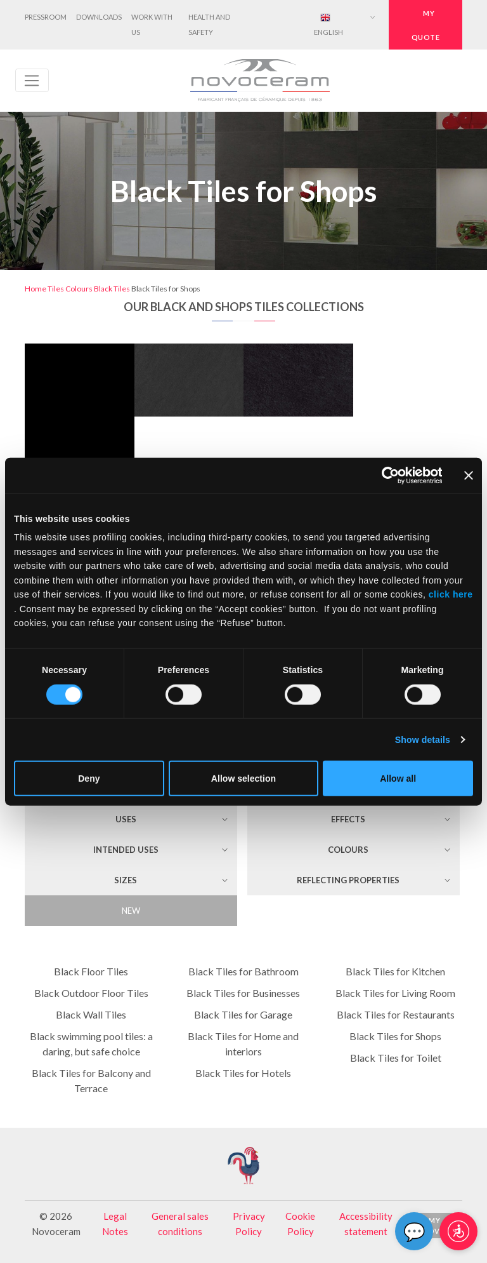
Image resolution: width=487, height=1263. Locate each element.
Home (35, 288)
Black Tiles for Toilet (395, 1058)
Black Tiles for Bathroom (243, 971)
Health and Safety (209, 24)
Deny (89, 778)
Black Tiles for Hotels (243, 1073)
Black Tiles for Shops (395, 1036)
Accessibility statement (366, 1223)
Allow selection (243, 778)
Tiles (56, 288)
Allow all (398, 778)
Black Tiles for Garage (243, 1014)
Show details (422, 740)
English (328, 24)
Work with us (151, 24)
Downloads (99, 17)
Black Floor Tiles (91, 971)
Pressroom (46, 17)
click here (448, 594)
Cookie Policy (300, 1223)
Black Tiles (112, 288)
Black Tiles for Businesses (243, 993)
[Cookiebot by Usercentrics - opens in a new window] (386, 475)
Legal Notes (115, 1223)
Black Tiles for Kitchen (395, 971)
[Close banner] (468, 475)
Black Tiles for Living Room (395, 993)
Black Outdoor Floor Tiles (91, 993)
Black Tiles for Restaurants (396, 1014)
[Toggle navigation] (32, 81)
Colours (79, 288)
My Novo (434, 1225)
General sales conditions (180, 1223)
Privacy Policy (249, 1223)
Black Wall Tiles (91, 1014)
